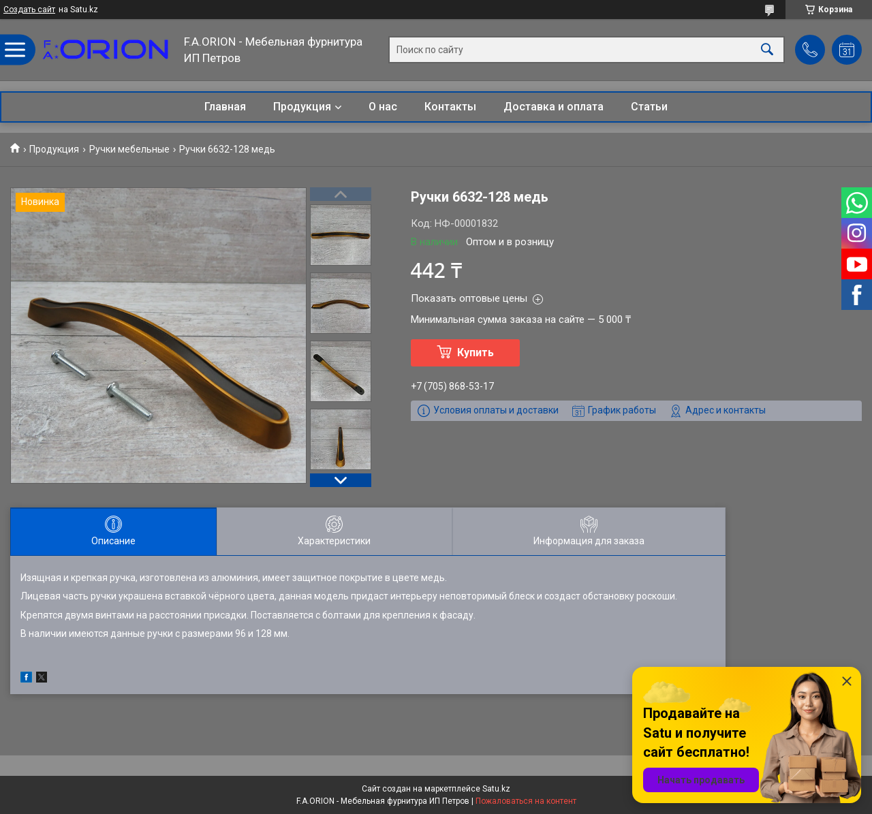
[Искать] (767, 50)
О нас (383, 106)
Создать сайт (29, 9)
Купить (475, 352)
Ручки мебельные (129, 149)
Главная (225, 106)
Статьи (649, 106)
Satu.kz (496, 789)
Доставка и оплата (553, 106)
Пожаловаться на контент (526, 801)
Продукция (302, 106)
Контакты (450, 106)
